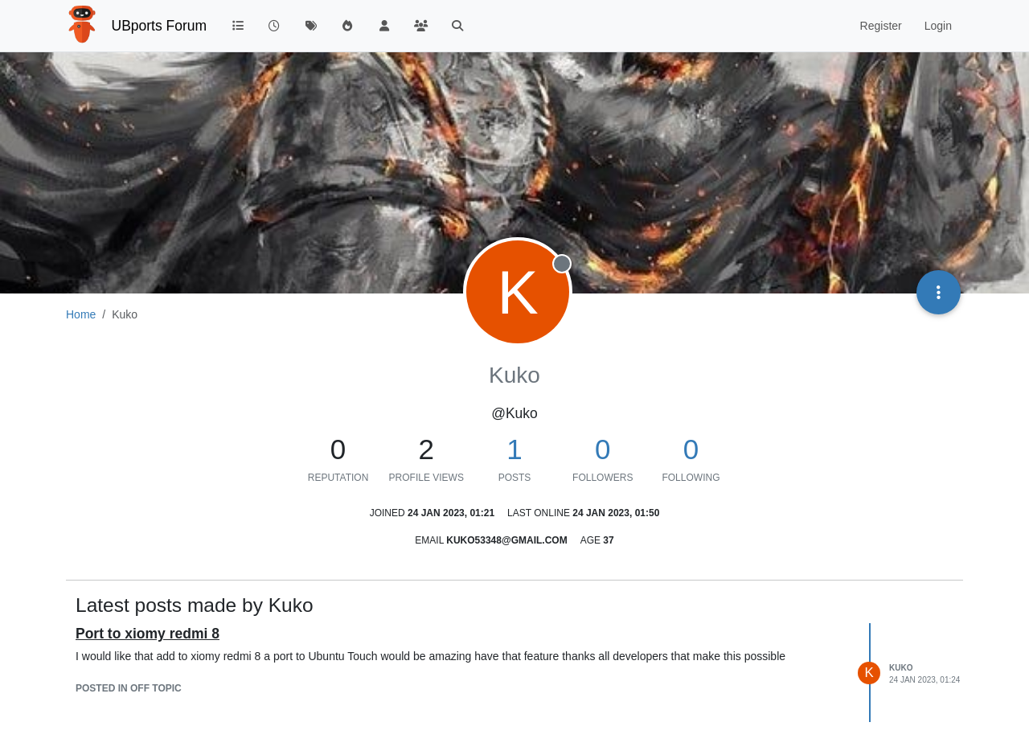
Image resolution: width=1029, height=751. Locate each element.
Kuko (900, 667)
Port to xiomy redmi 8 (147, 634)
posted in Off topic (129, 688)
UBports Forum (159, 26)
